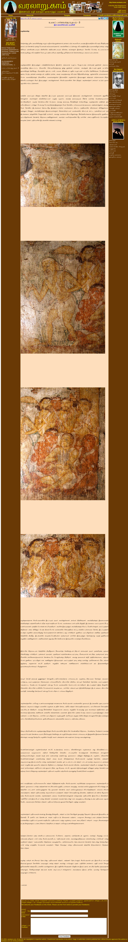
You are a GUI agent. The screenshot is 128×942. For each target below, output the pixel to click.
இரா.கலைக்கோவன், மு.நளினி (64, 25)
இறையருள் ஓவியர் (114, 106)
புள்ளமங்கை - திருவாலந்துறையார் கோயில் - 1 (10, 73)
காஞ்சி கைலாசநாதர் (115, 114)
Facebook (87, 15)
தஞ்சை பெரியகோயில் (115, 116)
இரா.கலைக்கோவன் (115, 102)
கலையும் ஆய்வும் (37, 18)
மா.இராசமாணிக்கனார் (115, 112)
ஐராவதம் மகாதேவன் (115, 100)
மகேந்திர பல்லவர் (114, 108)
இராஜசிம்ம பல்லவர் (115, 157)
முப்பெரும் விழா (114, 66)
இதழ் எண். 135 (25, 18)
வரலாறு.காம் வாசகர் (115, 104)
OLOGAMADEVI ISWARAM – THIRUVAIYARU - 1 (8, 63)
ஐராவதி (111, 64)
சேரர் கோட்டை (113, 59)
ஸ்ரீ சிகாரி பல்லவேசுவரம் (9, 58)
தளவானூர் (112, 140)
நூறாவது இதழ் (113, 89)
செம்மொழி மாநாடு (115, 62)
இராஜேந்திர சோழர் (115, 96)
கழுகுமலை (112, 148)
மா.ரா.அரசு (112, 98)
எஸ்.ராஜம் (112, 94)
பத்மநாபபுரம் (113, 144)
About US (29, 15)
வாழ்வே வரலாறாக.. (115, 155)
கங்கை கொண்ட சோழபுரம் (117, 146)
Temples (67, 15)
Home (11, 15)
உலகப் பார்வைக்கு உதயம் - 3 (10, 68)
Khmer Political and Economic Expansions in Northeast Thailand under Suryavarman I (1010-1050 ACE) (10, 51)
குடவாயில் (112, 110)
